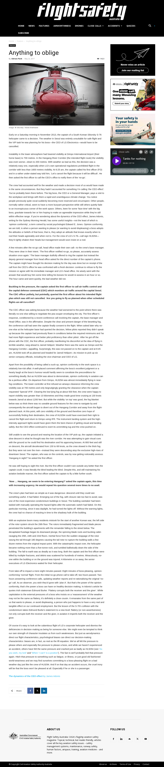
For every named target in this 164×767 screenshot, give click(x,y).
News (32, 25)
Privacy (137, 764)
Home (21, 25)
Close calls (96, 25)
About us (103, 764)
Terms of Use (125, 764)
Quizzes (131, 25)
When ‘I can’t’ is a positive (45, 653)
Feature (20, 41)
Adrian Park (17, 59)
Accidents (115, 25)
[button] (150, 26)
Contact (146, 764)
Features (44, 25)
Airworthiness (62, 25)
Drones (79, 25)
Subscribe (23, 33)
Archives (113, 764)
